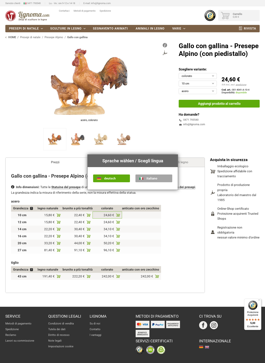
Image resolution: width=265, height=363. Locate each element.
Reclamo (10, 335)
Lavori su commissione (19, 340)
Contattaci (64, 10)
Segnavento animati (110, 28)
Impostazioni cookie (60, 346)
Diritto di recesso (59, 335)
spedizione (241, 84)
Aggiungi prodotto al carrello (219, 104)
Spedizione (105, 10)
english (207, 347)
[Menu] (259, 301)
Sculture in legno (66, 28)
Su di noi (95, 323)
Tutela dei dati (57, 329)
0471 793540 (34, 3)
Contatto (95, 329)
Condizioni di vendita (61, 323)
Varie (176, 28)
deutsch (110, 178)
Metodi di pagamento (85, 10)
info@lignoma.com (101, 3)
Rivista (250, 28)
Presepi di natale (24, 28)
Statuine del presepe (66, 187)
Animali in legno (150, 28)
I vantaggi (95, 335)
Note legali (55, 340)
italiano (151, 178)
